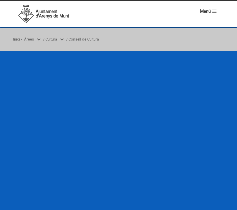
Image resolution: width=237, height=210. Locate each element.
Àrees (29, 39)
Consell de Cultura (83, 39)
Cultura (51, 39)
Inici (16, 39)
